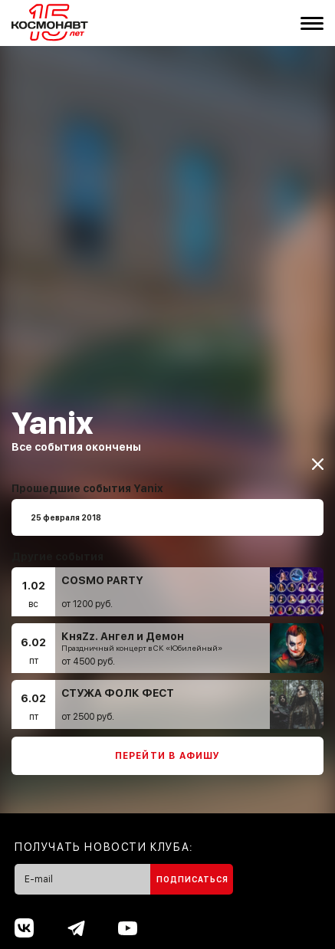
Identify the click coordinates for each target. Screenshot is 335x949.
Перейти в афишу (168, 745)
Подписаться (192, 869)
